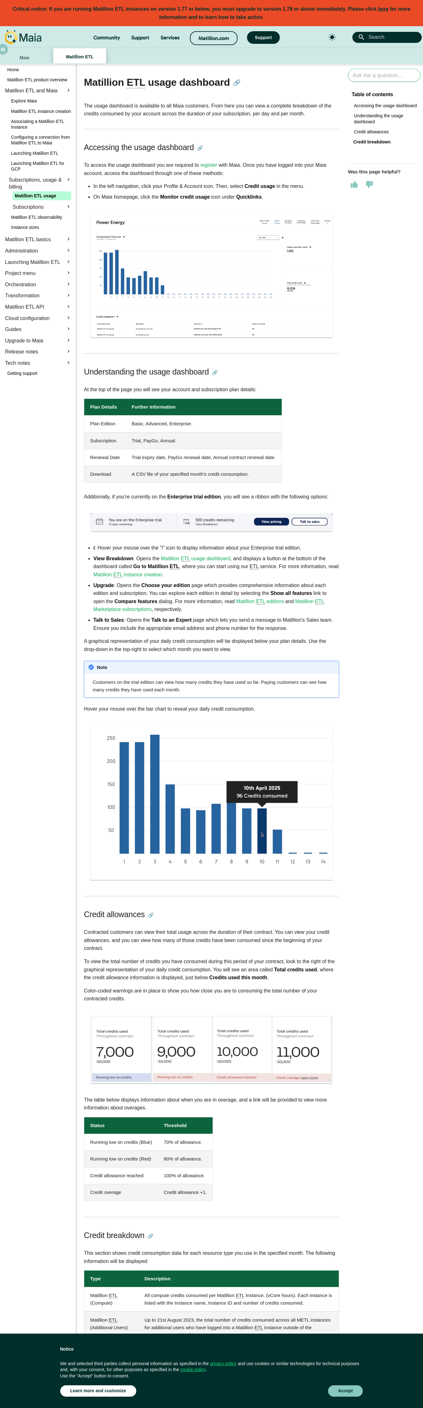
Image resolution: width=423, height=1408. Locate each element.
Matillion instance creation (127, 575)
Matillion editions (260, 601)
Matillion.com (213, 38)
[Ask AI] (384, 75)
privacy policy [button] (223, 1363)
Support (140, 38)
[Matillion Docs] (23, 37)
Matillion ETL (79, 56)
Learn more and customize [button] (98, 1390)
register (208, 165)
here (383, 9)
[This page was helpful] (354, 184)
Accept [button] (345, 1390)
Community (106, 38)
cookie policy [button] (192, 1369)
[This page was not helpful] (369, 184)
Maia (24, 57)
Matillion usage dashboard (195, 558)
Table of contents (372, 94)
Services (170, 38)
